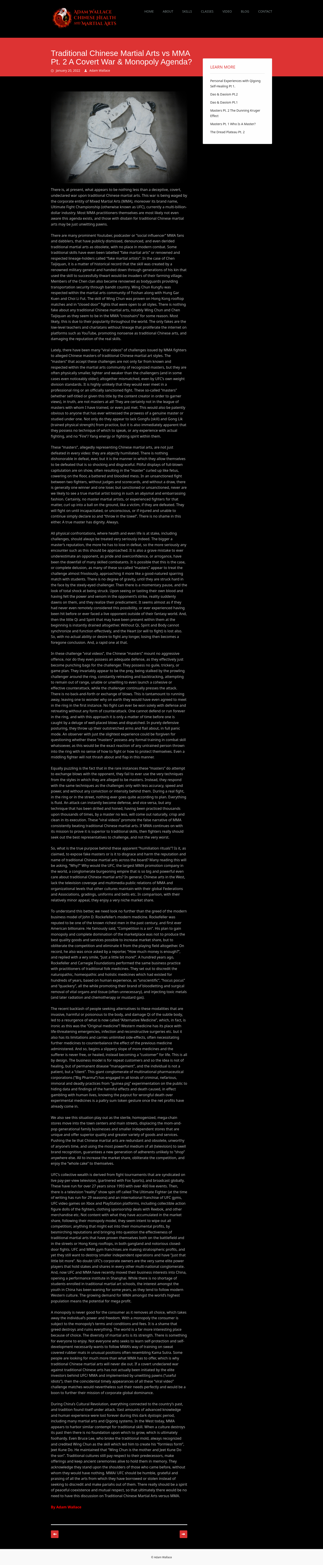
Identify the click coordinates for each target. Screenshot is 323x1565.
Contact (265, 11)
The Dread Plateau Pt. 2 (227, 132)
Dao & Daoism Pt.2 (224, 94)
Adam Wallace (99, 70)
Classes (207, 11)
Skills (187, 11)
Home (149, 11)
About (168, 11)
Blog (245, 11)
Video (227, 11)
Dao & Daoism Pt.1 (224, 102)
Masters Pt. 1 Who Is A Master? (232, 124)
